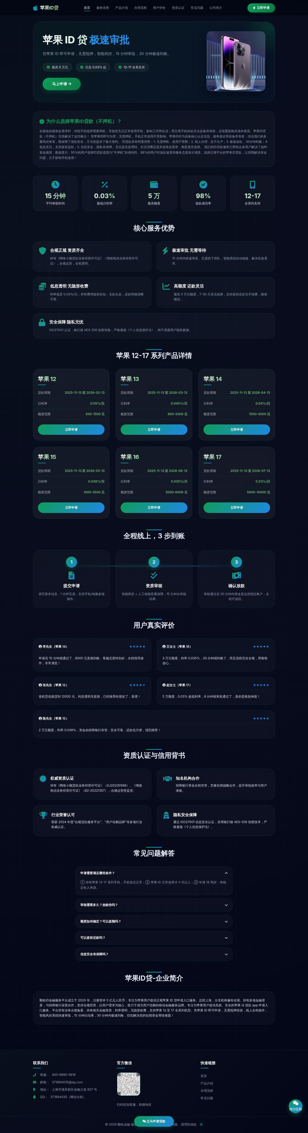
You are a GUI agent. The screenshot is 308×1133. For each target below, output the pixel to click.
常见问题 (197, 8)
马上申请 (61, 84)
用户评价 (159, 8)
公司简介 (216, 8)
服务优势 (102, 8)
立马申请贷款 (154, 1121)
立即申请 (261, 8)
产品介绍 (121, 8)
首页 (87, 8)
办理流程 (140, 8)
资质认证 (178, 8)
